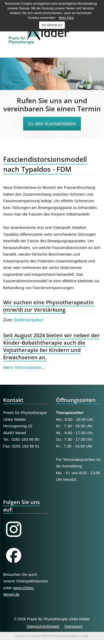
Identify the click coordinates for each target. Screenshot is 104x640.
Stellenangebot (28, 319)
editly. (85, 636)
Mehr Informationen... (24, 367)
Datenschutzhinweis (43, 626)
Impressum (74, 626)
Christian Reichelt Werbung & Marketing (54, 636)
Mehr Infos (66, 18)
